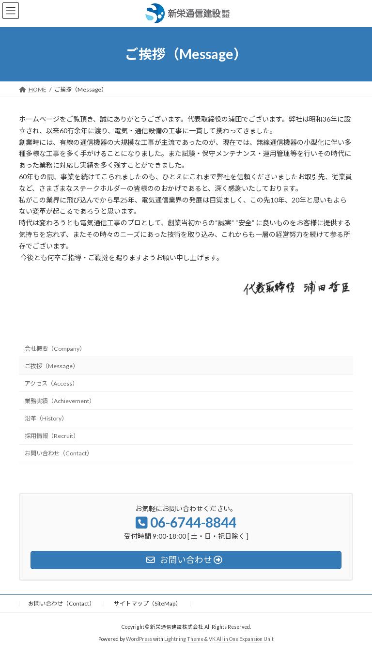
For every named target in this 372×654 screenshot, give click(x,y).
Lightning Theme (183, 639)
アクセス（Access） (51, 383)
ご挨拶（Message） (51, 366)
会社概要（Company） (55, 348)
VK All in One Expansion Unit (241, 639)
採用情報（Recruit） (52, 435)
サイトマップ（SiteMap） (147, 603)
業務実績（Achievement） (60, 401)
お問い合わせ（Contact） (59, 453)
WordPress (139, 639)
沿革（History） (46, 418)
